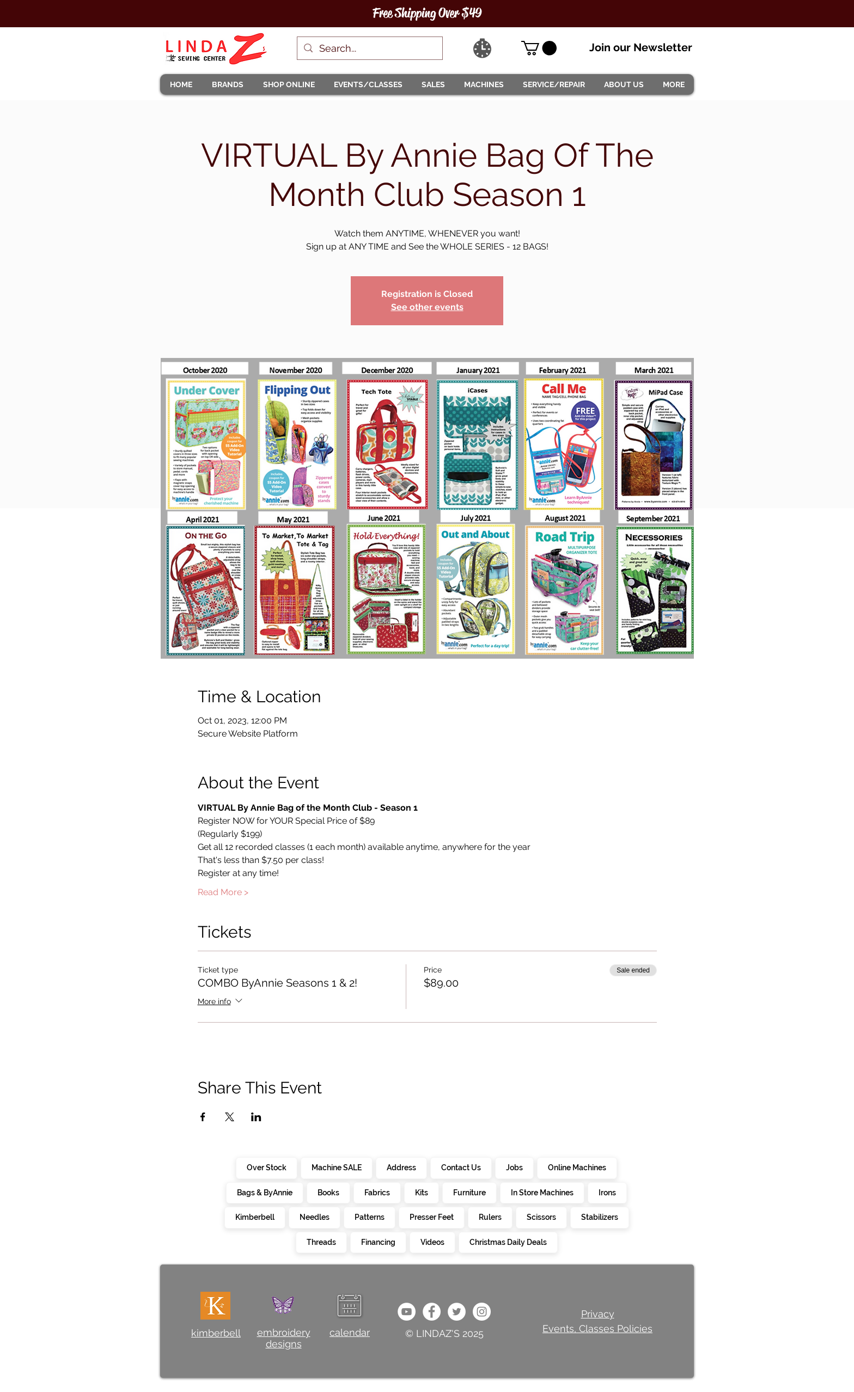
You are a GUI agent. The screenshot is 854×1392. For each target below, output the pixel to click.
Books (328, 1192)
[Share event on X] (229, 1117)
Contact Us (461, 1167)
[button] (227, 84)
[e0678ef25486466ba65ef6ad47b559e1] (432, 1312)
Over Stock (266, 1167)
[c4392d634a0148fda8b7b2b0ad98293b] (457, 1312)
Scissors (541, 1216)
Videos (432, 1242)
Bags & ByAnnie (264, 1192)
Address (401, 1167)
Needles (314, 1216)
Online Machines (576, 1167)
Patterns (369, 1216)
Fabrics (377, 1192)
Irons (607, 1192)
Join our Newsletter (640, 47)
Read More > (223, 892)
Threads (321, 1242)
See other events (427, 307)
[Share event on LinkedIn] (256, 1117)
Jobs (514, 1167)
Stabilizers (599, 1216)
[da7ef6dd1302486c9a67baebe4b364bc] (482, 1312)
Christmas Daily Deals (508, 1242)
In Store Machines (542, 1192)
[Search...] (369, 48)
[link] (539, 48)
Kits (421, 1192)
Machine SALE (336, 1167)
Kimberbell (254, 1216)
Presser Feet (431, 1216)
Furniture (469, 1192)
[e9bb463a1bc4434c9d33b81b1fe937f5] (407, 1312)
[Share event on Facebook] (203, 1117)
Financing (378, 1242)
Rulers (490, 1216)
